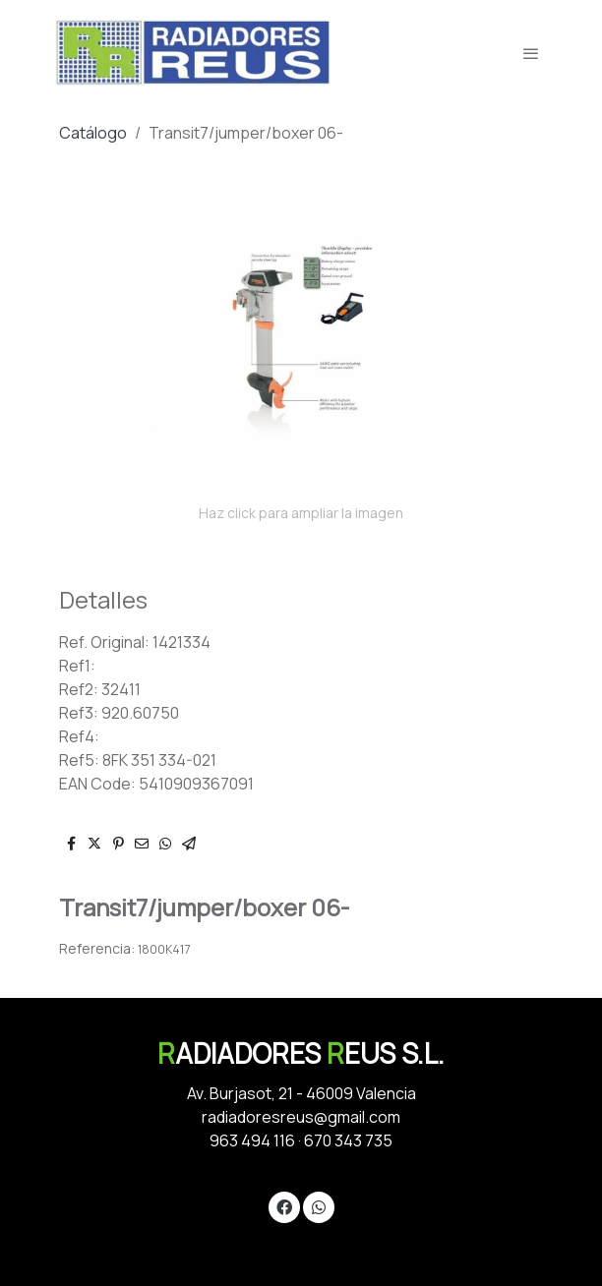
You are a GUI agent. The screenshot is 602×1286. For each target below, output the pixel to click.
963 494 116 (252, 1140)
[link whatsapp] (318, 1206)
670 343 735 (348, 1140)
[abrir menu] (531, 53)
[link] (193, 53)
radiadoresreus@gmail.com (301, 1117)
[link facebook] (284, 1206)
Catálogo (93, 133)
